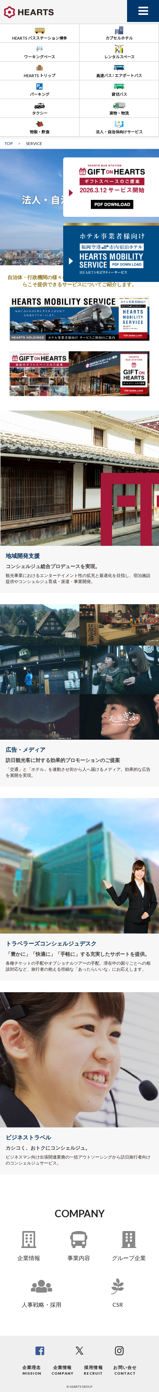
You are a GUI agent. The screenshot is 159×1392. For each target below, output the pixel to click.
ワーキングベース (39, 51)
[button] (73, 187)
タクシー (40, 107)
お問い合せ (125, 1370)
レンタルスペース (119, 51)
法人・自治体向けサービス (119, 126)
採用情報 (93, 1370)
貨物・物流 (119, 107)
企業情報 (28, 1257)
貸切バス (119, 89)
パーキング (39, 89)
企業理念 (31, 1370)
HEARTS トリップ (39, 70)
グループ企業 (129, 1257)
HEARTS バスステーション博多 (39, 32)
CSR (118, 1304)
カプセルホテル (119, 32)
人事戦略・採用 (41, 1304)
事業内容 (78, 1257)
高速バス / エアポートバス (119, 70)
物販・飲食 (39, 126)
